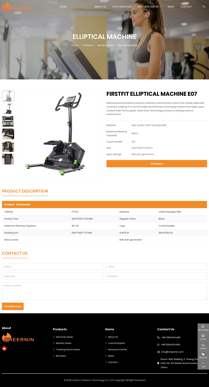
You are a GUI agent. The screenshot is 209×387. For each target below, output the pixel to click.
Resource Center (148, 6)
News (171, 6)
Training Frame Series (68, 349)
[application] (59, 134)
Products (79, 6)
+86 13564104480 (170, 337)
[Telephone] (52, 276)
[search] (203, 6)
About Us (100, 6)
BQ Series (61, 355)
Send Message (13, 306)
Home (63, 6)
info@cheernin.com (172, 351)
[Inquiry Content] (104, 291)
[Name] (52, 266)
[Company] (156, 276)
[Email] (156, 266)
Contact (186, 6)
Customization (122, 6)
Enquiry (157, 163)
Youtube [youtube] (4, 348)
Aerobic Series (63, 343)
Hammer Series (64, 337)
